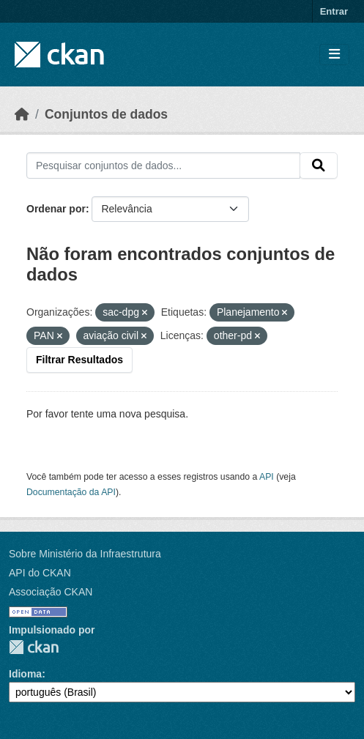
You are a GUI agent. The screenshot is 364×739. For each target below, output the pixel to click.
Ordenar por (56, 209)
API (266, 477)
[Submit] (319, 165)
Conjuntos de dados (106, 114)
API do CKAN (40, 573)
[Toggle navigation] (334, 54)
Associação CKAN (50, 592)
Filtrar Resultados (79, 359)
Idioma (25, 674)
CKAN (34, 647)
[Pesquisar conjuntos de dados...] (163, 165)
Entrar (334, 11)
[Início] (22, 114)
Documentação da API (71, 492)
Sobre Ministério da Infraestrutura (85, 554)
